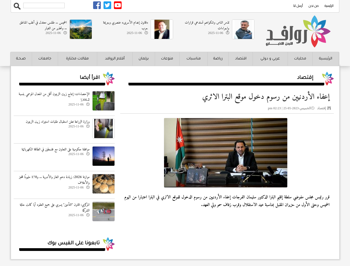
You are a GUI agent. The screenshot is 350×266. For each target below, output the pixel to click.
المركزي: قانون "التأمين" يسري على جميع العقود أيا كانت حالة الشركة (55, 208)
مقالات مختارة (77, 59)
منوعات (167, 59)
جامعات (44, 59)
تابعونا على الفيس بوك (73, 243)
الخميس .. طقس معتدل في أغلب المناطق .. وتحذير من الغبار (43, 25)
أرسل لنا (298, 5)
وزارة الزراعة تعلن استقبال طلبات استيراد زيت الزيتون (58, 122)
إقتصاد (305, 78)
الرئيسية (329, 5)
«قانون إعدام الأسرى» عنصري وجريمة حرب (125, 25)
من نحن (314, 5)
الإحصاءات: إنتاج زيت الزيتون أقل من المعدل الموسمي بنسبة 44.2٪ (54, 97)
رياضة (218, 59)
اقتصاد (240, 59)
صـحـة (21, 59)
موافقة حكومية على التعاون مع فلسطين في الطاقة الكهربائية (56, 149)
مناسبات (194, 59)
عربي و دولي (270, 59)
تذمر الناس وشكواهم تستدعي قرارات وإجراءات (207, 25)
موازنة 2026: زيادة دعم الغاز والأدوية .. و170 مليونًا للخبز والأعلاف (54, 180)
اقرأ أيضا (90, 78)
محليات (300, 59)
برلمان (144, 59)
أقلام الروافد (115, 59)
